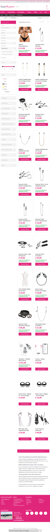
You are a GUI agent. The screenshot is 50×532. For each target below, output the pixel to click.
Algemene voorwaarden (17, 528)
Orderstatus (42, 501)
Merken (3, 504)
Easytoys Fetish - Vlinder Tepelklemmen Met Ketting (25, 220)
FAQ (27, 504)
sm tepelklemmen (35, 470)
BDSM (35, 12)
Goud (6, 86)
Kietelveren (3, 30)
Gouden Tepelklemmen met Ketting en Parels (25, 80)
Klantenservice (32, 1)
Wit (5, 81)
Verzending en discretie (17, 503)
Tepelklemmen (4, 48)
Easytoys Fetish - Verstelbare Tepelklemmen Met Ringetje (40, 115)
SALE (45, 12)
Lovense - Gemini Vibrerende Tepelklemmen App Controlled (40, 359)
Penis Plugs (3, 35)
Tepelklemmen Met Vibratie (7, 54)
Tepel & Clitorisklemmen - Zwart (23, 45)
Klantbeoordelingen (33, 528)
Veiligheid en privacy (19, 501)
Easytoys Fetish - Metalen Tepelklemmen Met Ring (25, 185)
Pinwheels (3, 38)
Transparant (7, 91)
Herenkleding (21, 12)
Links (2, 502)
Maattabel (28, 501)
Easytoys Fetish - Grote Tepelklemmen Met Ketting (41, 185)
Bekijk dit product (25, 54)
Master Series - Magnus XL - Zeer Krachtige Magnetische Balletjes (25, 394)
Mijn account (39, 1)
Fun (41, 12)
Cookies (41, 499)
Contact (28, 499)
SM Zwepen (3, 43)
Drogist (29, 12)
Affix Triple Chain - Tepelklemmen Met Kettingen (24, 429)
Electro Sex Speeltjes (5, 27)
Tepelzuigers (3, 57)
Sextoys (3, 12)
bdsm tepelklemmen (28, 486)
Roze (6, 78)
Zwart (6, 84)
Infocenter (28, 502)
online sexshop (45, 460)
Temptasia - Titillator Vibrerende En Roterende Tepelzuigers (24, 359)
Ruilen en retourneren (19, 505)
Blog (2, 501)
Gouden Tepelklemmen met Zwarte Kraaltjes (41, 80)
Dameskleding (11, 12)
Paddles (2, 32)
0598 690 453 (18, 518)
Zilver (6, 89)
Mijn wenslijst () (46, 1)
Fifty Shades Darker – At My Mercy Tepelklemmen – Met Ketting (41, 324)
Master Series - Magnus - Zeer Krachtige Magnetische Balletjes (41, 394)
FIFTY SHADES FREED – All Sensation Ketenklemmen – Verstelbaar (25, 290)
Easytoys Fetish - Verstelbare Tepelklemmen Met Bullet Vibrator (40, 255)
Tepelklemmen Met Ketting (7, 51)
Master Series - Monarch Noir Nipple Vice (40, 290)
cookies (27, 530)
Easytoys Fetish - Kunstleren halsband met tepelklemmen (24, 324)
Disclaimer (24, 528)
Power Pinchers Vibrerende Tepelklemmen (39, 429)
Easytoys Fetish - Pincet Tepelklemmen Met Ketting (41, 220)
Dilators (2, 25)
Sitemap (41, 502)
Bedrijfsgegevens (5, 499)
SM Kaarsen (3, 40)
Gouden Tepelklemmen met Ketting (41, 150)
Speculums (3, 45)
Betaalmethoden (18, 499)
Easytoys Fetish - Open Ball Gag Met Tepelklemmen (25, 255)
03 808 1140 (17, 517)
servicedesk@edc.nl (19, 520)
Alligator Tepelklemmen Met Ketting (24, 150)
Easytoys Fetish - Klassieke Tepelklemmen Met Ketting (40, 45)
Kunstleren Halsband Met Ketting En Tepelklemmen (24, 115)
